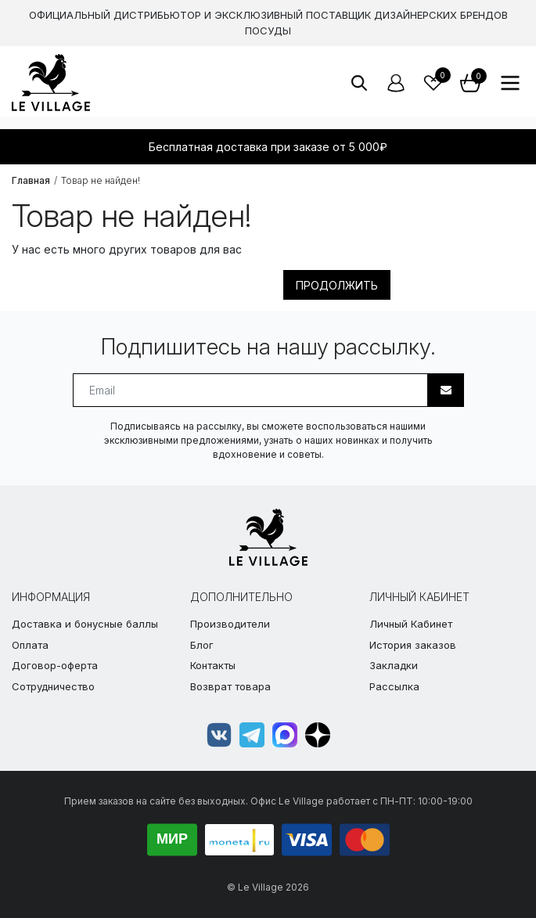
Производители (230, 623)
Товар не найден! (100, 180)
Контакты (213, 665)
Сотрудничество (53, 686)
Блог (202, 645)
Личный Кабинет (410, 623)
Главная (31, 180)
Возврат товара (230, 686)
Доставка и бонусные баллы (85, 623)
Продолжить (337, 285)
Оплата (30, 645)
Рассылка (394, 686)
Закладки (393, 665)
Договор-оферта (55, 665)
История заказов (412, 645)
